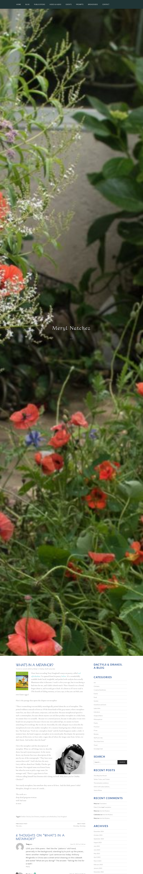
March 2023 (97, 861)
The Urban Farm (99, 741)
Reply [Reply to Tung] (28, 866)
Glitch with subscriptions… (102, 786)
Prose (95, 730)
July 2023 (97, 846)
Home (18, 4)
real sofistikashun (51, 816)
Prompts (80, 4)
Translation (103, 803)
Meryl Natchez (71, 327)
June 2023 (97, 850)
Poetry (42, 669)
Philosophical (98, 719)
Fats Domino (35, 816)
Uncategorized (98, 749)
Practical (96, 727)
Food (95, 697)
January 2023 (98, 868)
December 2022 (99, 872)
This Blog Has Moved (100, 775)
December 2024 (99, 831)
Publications (39, 4)
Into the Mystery (105, 811)
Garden (96, 701)
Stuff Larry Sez (50, 669)
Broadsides (93, 4)
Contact (105, 4)
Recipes (96, 734)
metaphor (43, 816)
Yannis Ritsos (98, 790)
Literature (97, 712)
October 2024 (98, 835)
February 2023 (98, 864)
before (63, 676)
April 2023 (97, 857)
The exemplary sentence (101, 783)
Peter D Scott (98, 807)
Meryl (35, 669)
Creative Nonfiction (100, 690)
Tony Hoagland (62, 816)
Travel (96, 745)
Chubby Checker (25, 816)
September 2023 (99, 839)
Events (69, 4)
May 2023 (97, 853)
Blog (27, 4)
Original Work (98, 716)
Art (95, 682)
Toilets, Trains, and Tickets (102, 779)
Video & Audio (55, 4)
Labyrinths (97, 708)
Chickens (96, 686)
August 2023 (98, 842)
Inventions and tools (100, 704)
